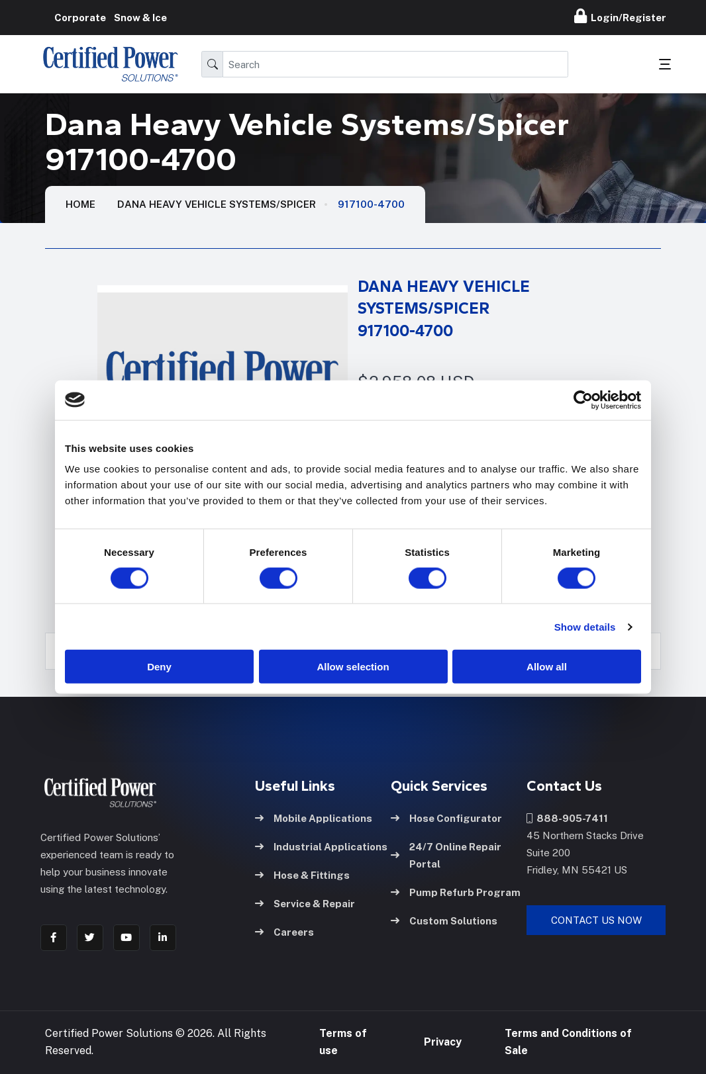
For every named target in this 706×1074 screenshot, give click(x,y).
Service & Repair (305, 903)
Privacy (443, 1042)
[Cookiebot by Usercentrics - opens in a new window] (583, 400)
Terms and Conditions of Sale (568, 1042)
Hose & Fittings (302, 874)
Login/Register (620, 16)
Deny (159, 666)
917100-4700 (371, 204)
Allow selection (353, 666)
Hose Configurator (446, 817)
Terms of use (343, 1042)
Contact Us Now (596, 919)
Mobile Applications (313, 817)
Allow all (547, 666)
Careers (284, 931)
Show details (585, 626)
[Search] (395, 64)
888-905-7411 (567, 817)
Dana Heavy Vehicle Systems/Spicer (216, 204)
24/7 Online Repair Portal (446, 854)
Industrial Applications (321, 846)
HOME (80, 204)
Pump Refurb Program (456, 891)
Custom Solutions (444, 920)
